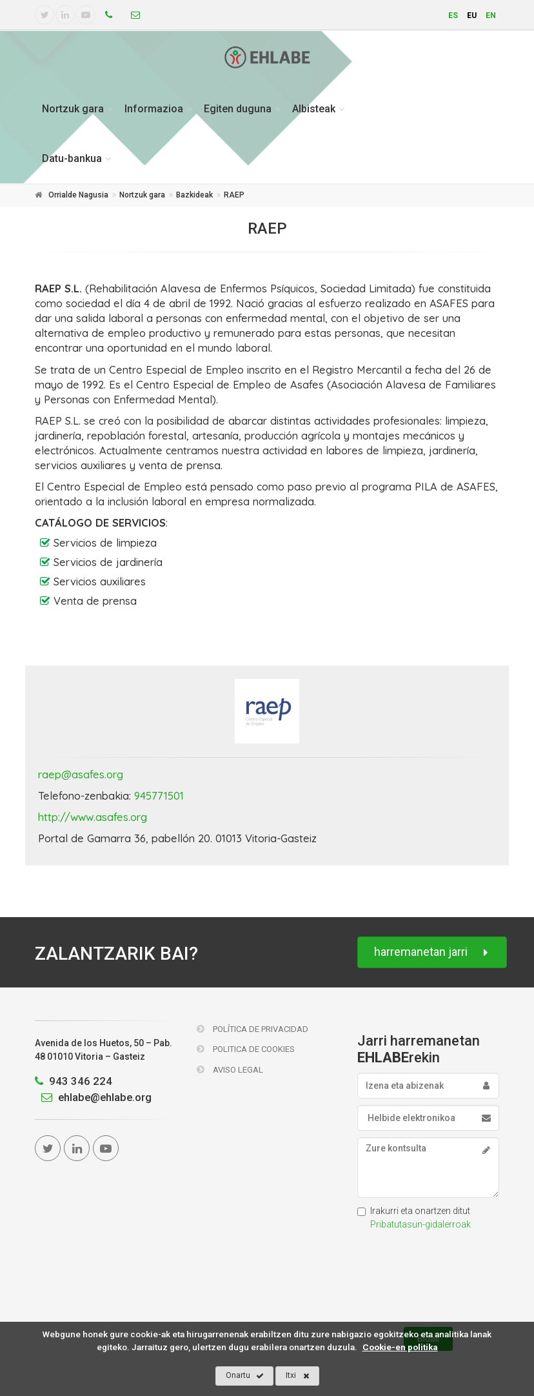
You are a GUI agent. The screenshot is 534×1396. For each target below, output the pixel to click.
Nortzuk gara (73, 109)
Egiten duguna (238, 109)
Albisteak (313, 109)
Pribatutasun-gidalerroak (420, 1224)
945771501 (159, 795)
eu (472, 15)
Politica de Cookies (246, 1049)
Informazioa (153, 109)
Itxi (298, 1376)
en (491, 15)
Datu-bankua (72, 158)
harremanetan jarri (432, 952)
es (453, 15)
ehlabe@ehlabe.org (93, 1097)
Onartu (245, 1376)
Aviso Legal (230, 1070)
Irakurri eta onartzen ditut (414, 1217)
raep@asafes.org (80, 774)
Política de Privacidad (252, 1029)
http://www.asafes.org (92, 817)
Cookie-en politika (400, 1347)
